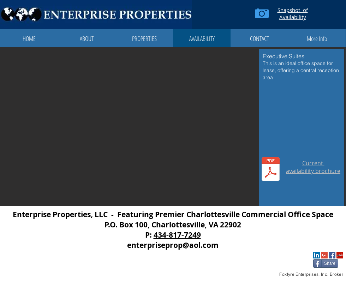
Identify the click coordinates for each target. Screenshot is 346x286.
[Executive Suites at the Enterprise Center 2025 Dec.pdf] (270, 170)
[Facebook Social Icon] (332, 255)
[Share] (325, 263)
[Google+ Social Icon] (324, 255)
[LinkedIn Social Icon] (316, 255)
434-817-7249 (177, 235)
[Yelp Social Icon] (339, 255)
